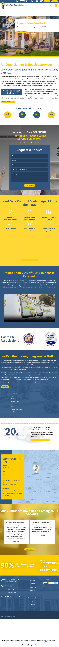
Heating (14, 419)
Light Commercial (17, 432)
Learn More (41, 465)
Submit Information (29, 196)
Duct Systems (16, 435)
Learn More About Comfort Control (29, 273)
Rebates (8, 6)
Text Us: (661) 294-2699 (14, 620)
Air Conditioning (17, 410)
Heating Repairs (17, 422)
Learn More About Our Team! (14, 103)
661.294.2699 (25, 2)
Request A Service (26, 32)
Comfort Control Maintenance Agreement (25, 429)
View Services (9, 401)
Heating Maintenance (19, 425)
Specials (38, 2)
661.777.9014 (6, 2)
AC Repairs (15, 413)
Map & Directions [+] (6, 614)
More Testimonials (29, 576)
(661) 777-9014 (12, 617)
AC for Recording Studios (20, 416)
